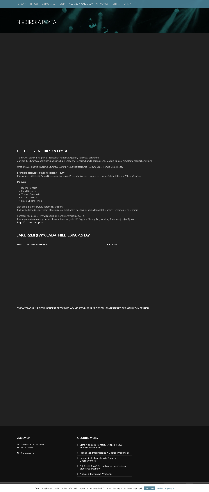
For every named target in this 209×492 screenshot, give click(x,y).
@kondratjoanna (25, 453)
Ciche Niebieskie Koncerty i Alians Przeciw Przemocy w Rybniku (101, 446)
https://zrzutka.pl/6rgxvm (30, 222)
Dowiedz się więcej (165, 488)
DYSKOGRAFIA (48, 4)
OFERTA (116, 4)
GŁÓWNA (22, 4)
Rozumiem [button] (150, 488)
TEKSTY (61, 4)
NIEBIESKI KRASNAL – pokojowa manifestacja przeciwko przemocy (103, 467)
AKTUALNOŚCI (102, 4)
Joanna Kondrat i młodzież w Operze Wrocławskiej (105, 452)
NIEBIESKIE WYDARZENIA (80, 4)
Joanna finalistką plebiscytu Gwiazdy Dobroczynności (98, 459)
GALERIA (127, 4)
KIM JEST (34, 4)
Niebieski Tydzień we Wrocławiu (96, 473)
